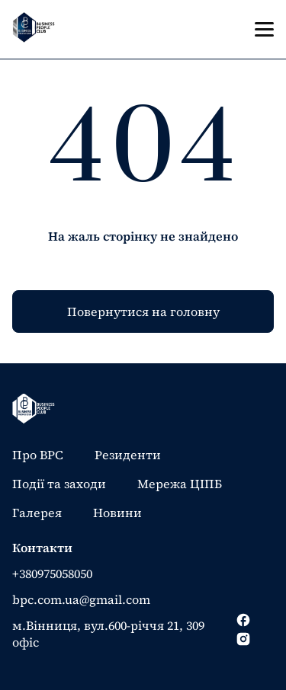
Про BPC (37, 454)
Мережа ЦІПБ (179, 483)
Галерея (37, 512)
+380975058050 (52, 573)
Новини (117, 512)
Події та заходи (59, 483)
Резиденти (128, 454)
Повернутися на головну (143, 311)
